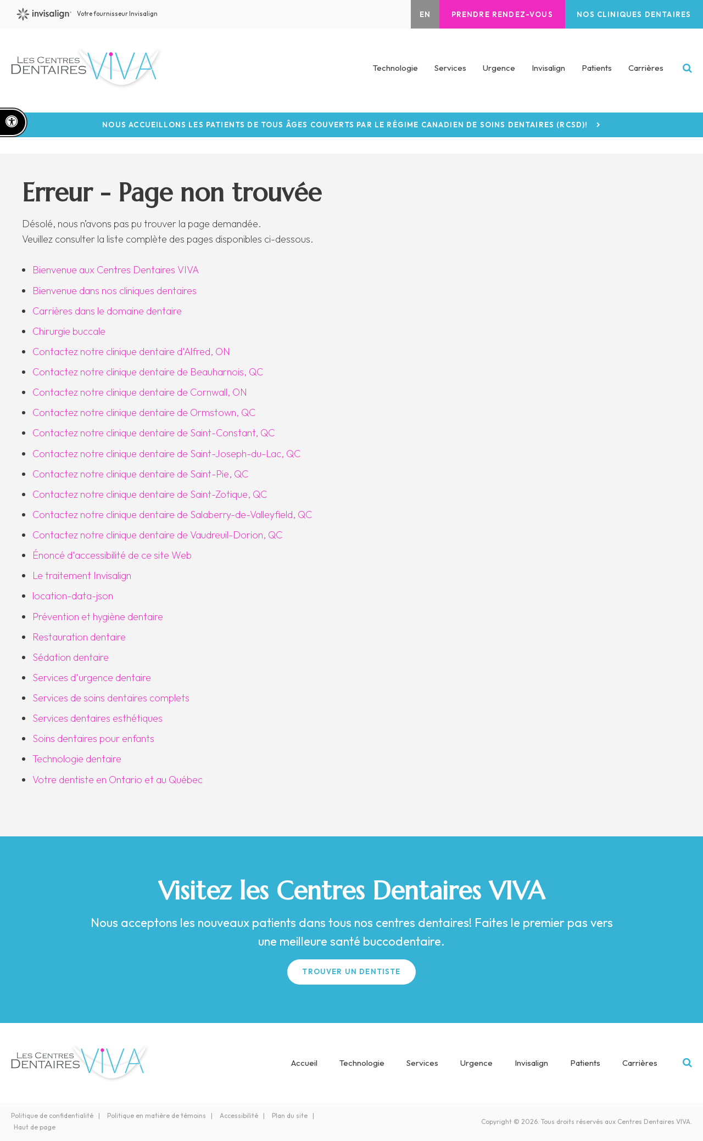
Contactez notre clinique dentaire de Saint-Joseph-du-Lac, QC (166, 453)
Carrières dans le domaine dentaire (107, 311)
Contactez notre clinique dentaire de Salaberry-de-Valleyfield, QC (172, 514)
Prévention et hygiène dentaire (97, 616)
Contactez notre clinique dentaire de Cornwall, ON (139, 392)
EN (411, 14)
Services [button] (450, 70)
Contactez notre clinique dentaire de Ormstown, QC (143, 412)
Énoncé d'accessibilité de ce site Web (112, 555)
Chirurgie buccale (68, 331)
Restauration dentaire (79, 637)
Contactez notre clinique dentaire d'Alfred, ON (131, 351)
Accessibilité (239, 1115)
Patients (597, 70)
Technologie (395, 70)
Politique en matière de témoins (156, 1115)
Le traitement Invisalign (81, 575)
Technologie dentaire (76, 758)
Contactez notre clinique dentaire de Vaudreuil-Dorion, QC (157, 535)
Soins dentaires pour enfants (93, 738)
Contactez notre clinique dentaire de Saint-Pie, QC (140, 474)
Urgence (499, 70)
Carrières (645, 70)
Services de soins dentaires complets (110, 698)
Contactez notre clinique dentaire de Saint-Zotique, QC (149, 494)
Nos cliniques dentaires (631, 14)
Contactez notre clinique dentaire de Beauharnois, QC (147, 372)
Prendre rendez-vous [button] (493, 14)
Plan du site (290, 1115)
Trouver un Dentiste (351, 971)
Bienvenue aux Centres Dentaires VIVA (115, 269)
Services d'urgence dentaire (91, 677)
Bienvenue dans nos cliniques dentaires (114, 290)
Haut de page (34, 1127)
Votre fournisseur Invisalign (96, 14)
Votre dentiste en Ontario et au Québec (117, 779)
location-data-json (72, 595)
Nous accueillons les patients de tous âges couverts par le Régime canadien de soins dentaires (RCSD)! (345, 125)
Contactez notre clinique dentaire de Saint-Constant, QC (153, 432)
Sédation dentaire (70, 657)
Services (422, 1063)
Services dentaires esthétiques (97, 718)
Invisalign (548, 70)
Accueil (304, 1063)
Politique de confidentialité (52, 1115)
